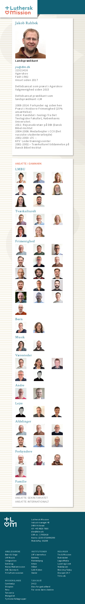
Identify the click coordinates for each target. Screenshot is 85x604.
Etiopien (9, 586)
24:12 (33, 583)
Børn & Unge (11, 554)
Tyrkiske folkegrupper (15, 599)
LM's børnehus (38, 554)
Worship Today (65, 569)
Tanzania (9, 592)
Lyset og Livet (64, 563)
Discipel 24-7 (64, 573)
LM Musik (10, 557)
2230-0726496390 (46, 537)
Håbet (34, 566)
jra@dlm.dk (22, 67)
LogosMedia (63, 560)
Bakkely (35, 557)
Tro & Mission (64, 554)
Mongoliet (10, 595)
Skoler (34, 573)
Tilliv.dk (62, 576)
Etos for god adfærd (40, 586)
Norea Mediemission (15, 566)
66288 (45, 540)
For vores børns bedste (42, 589)
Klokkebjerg (37, 560)
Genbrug (9, 563)
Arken (34, 563)
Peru (7, 589)
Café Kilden (36, 569)
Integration (10, 560)
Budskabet (63, 557)
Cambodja (10, 583)
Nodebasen (63, 566)
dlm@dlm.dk (37, 531)
